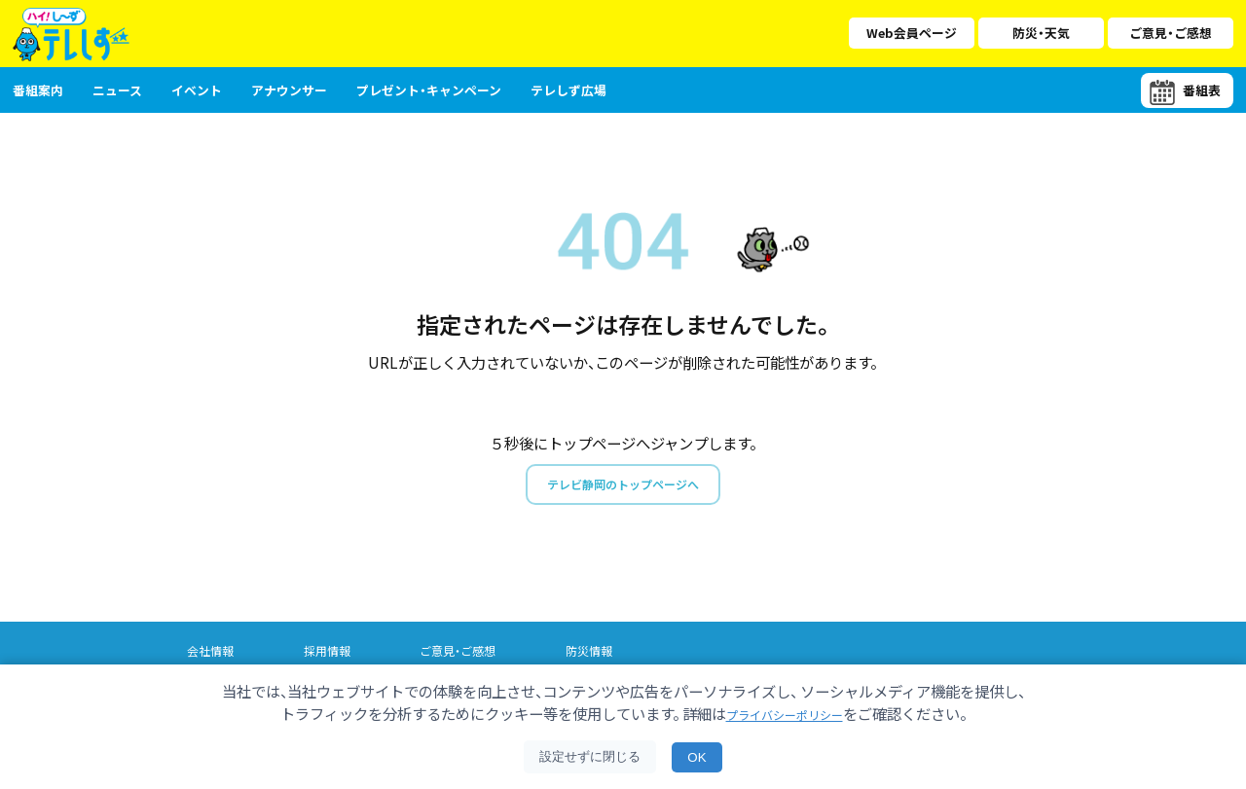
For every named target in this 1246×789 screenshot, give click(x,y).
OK (696, 757)
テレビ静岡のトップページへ (622, 486)
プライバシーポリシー (785, 713)
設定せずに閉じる (590, 756)
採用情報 (333, 655)
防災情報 (605, 655)
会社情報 (212, 655)
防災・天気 (1041, 32)
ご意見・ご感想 (1170, 32)
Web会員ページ (911, 32)
